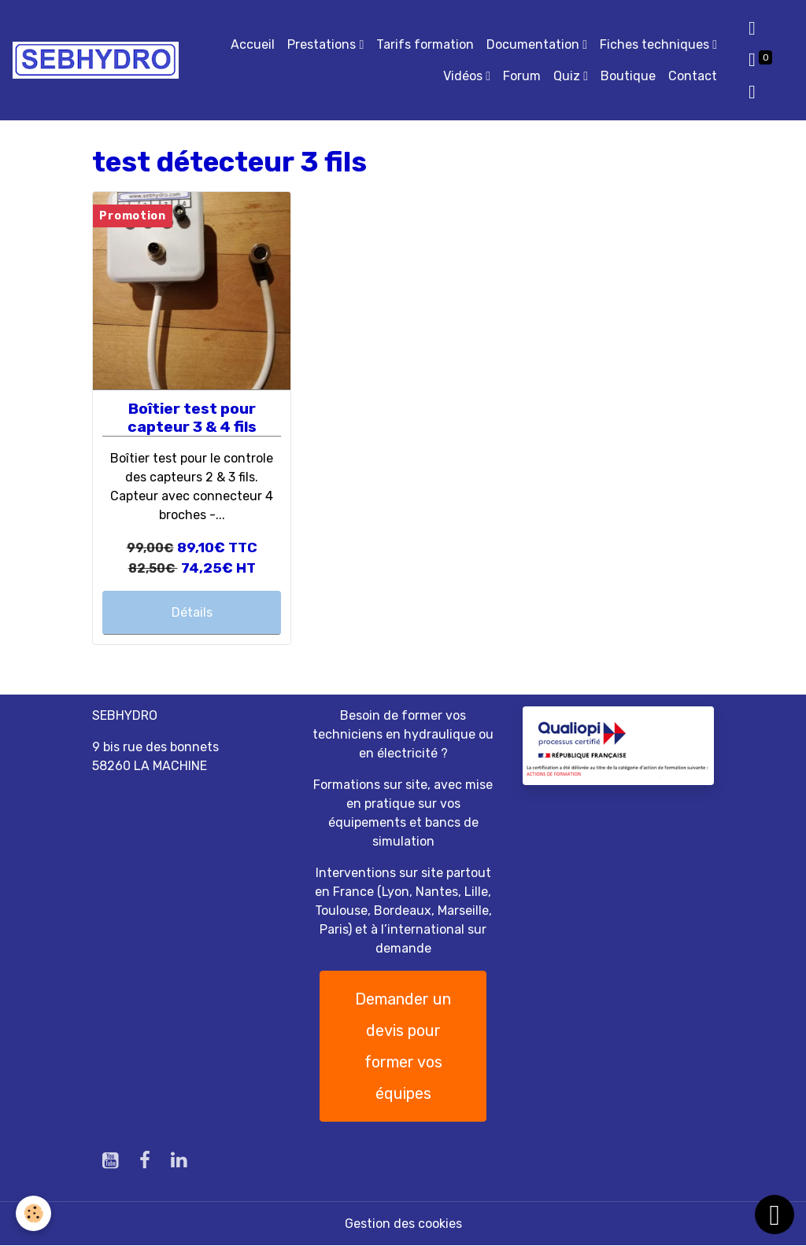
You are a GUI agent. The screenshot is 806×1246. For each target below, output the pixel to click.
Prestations (323, 44)
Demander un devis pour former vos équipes (403, 1046)
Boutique (628, 75)
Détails (192, 612)
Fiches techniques (656, 44)
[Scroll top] (774, 1214)
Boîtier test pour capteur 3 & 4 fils (192, 418)
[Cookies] (33, 1213)
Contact (692, 75)
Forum (522, 75)
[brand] (96, 60)
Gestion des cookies (403, 1223)
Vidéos (464, 75)
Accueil (253, 44)
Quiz (568, 75)
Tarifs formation (425, 44)
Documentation (534, 44)
